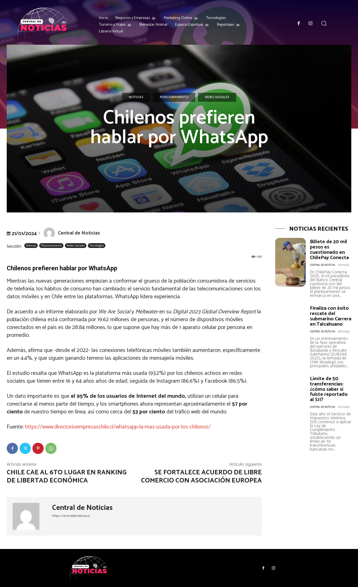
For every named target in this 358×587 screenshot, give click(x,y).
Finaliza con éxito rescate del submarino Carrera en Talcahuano (329, 317)
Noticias (136, 97)
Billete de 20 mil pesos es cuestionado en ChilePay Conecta (330, 249)
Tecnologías (96, 245)
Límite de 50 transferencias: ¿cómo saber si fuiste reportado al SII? (329, 391)
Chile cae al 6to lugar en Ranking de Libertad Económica (66, 476)
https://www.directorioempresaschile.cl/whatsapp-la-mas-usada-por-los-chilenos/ (118, 427)
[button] (324, 23)
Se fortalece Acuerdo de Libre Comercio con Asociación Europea (201, 476)
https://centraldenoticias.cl (71, 516)
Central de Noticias (79, 233)
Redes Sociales (217, 97)
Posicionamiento (174, 97)
